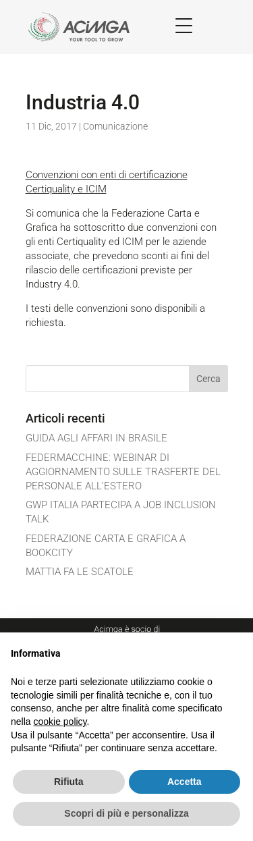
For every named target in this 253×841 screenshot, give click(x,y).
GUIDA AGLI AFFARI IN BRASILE (96, 438)
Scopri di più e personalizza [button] (126, 813)
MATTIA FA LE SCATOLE (80, 572)
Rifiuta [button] (69, 781)
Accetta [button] (184, 781)
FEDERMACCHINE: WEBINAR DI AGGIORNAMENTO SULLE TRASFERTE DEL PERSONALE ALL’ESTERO (123, 472)
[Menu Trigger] (183, 25)
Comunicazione (115, 126)
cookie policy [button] (59, 721)
